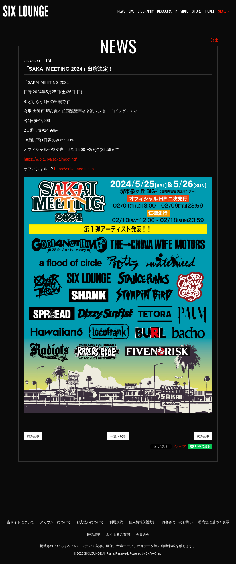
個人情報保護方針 (142, 522)
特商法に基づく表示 (213, 522)
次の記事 (203, 436)
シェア (180, 446)
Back (214, 40)
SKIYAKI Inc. (154, 553)
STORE (196, 11)
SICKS (224, 11)
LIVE (131, 11)
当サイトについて (20, 522)
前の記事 (33, 436)
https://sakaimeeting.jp (74, 169)
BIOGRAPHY (146, 11)
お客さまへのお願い (177, 522)
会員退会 (142, 535)
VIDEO (184, 11)
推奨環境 (93, 535)
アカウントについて (55, 522)
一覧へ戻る (118, 436)
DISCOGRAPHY (167, 11)
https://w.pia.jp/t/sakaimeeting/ (50, 159)
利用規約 (116, 522)
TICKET (210, 11)
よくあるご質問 (118, 535)
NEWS (121, 11)
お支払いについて (90, 522)
